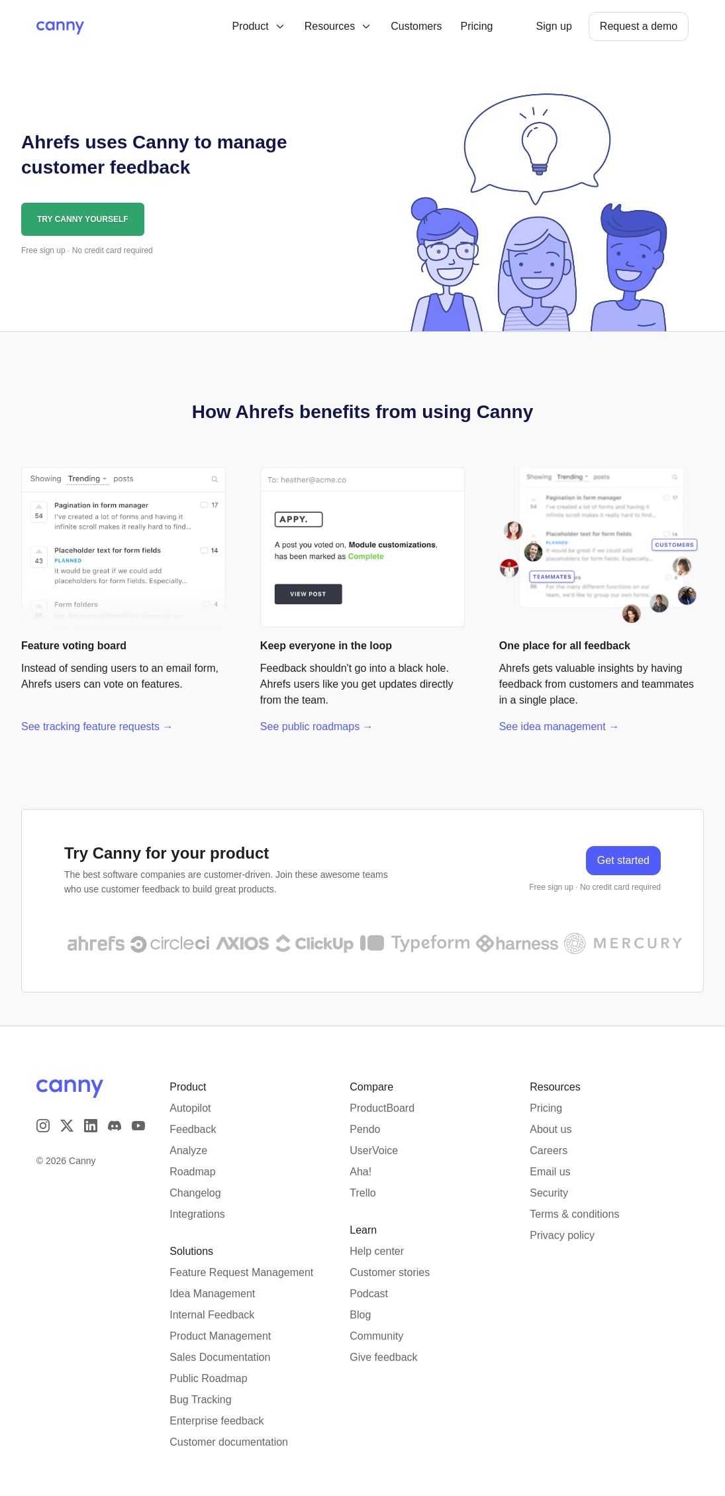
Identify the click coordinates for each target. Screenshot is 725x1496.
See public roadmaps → (316, 726)
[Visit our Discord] (114, 1118)
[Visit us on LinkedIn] (90, 1118)
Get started (623, 860)
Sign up (554, 26)
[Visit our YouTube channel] (138, 1118)
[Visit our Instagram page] (43, 1118)
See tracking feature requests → (97, 726)
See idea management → (559, 726)
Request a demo (638, 26)
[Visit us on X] (66, 1118)
